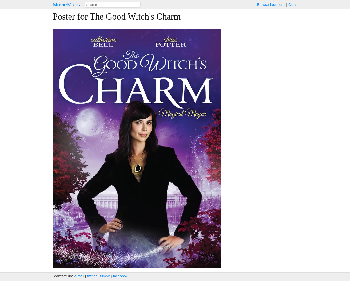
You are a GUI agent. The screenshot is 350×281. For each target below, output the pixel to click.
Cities (292, 5)
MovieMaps (66, 4)
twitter (92, 276)
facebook (120, 276)
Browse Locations (271, 5)
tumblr (105, 276)
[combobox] (113, 5)
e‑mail (79, 276)
